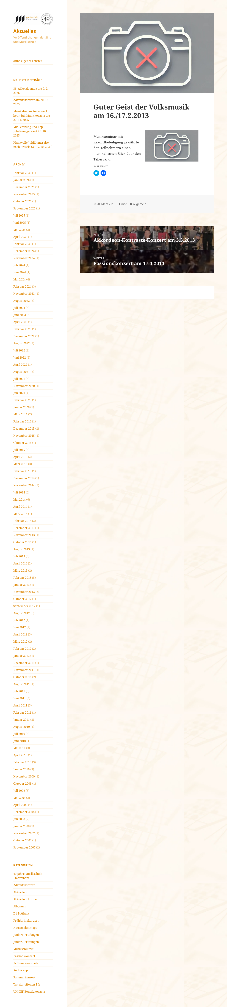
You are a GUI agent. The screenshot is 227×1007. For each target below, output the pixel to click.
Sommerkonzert (24, 977)
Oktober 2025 (22, 201)
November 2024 (24, 258)
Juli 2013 (19, 556)
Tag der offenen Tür (27, 984)
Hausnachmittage (25, 928)
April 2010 (20, 755)
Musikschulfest (23, 949)
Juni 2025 (19, 223)
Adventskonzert (24, 885)
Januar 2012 (21, 656)
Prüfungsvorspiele (25, 963)
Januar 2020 (21, 407)
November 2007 (24, 833)
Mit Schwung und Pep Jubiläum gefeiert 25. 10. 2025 (29, 131)
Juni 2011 (19, 698)
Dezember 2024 (24, 251)
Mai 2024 (19, 279)
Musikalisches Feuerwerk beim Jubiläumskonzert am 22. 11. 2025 (31, 115)
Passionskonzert (24, 956)
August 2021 (21, 372)
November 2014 (24, 485)
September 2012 (24, 606)
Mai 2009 (19, 798)
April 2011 (20, 705)
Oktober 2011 (22, 677)
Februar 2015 (22, 471)
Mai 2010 (19, 748)
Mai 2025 (19, 230)
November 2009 (24, 776)
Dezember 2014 (24, 478)
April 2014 (20, 507)
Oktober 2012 (22, 599)
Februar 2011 (22, 712)
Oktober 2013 (22, 542)
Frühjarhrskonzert (26, 921)
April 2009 (20, 805)
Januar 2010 (21, 769)
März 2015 (20, 464)
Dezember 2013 (24, 528)
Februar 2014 (22, 521)
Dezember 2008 (24, 812)
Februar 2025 (22, 244)
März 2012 (20, 641)
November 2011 (24, 670)
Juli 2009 (19, 791)
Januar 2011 (21, 720)
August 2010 (21, 727)
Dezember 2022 (24, 336)
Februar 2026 (22, 173)
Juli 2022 (19, 350)
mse (124, 204)
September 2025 (24, 208)
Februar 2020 (22, 400)
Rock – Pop (20, 970)
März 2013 (20, 570)
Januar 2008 (21, 826)
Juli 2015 (19, 450)
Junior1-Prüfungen (26, 935)
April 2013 (20, 563)
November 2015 (24, 436)
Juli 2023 (19, 308)
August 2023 (21, 301)
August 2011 (21, 684)
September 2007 (24, 847)
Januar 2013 (21, 585)
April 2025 (20, 237)
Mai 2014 (19, 499)
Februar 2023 (22, 329)
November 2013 (24, 535)
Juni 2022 (19, 357)
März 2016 (20, 414)
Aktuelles (24, 31)
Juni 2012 (19, 627)
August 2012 (21, 613)
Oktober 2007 (22, 840)
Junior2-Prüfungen (26, 942)
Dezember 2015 (24, 428)
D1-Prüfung (21, 913)
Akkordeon (20, 892)
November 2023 (24, 294)
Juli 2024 (19, 265)
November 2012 (24, 592)
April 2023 (20, 322)
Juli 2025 (19, 215)
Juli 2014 (19, 492)
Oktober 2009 (22, 783)
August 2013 (21, 549)
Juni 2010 (19, 741)
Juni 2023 (19, 315)
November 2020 (24, 386)
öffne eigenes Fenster (27, 61)
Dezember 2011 (24, 663)
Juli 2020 (19, 393)
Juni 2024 (19, 272)
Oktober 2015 (22, 443)
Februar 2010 (22, 762)
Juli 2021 (19, 379)
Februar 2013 (22, 578)
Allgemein (20, 906)
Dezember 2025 (24, 187)
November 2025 (24, 194)
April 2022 (20, 365)
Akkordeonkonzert (26, 899)
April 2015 (20, 457)
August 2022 (21, 343)
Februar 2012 (22, 649)
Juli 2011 (19, 691)
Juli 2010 (19, 734)
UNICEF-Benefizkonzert (29, 992)
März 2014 (20, 514)
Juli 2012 (19, 620)
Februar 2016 (22, 421)
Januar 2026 (21, 180)
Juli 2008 (19, 819)
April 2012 (20, 634)
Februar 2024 (22, 286)
